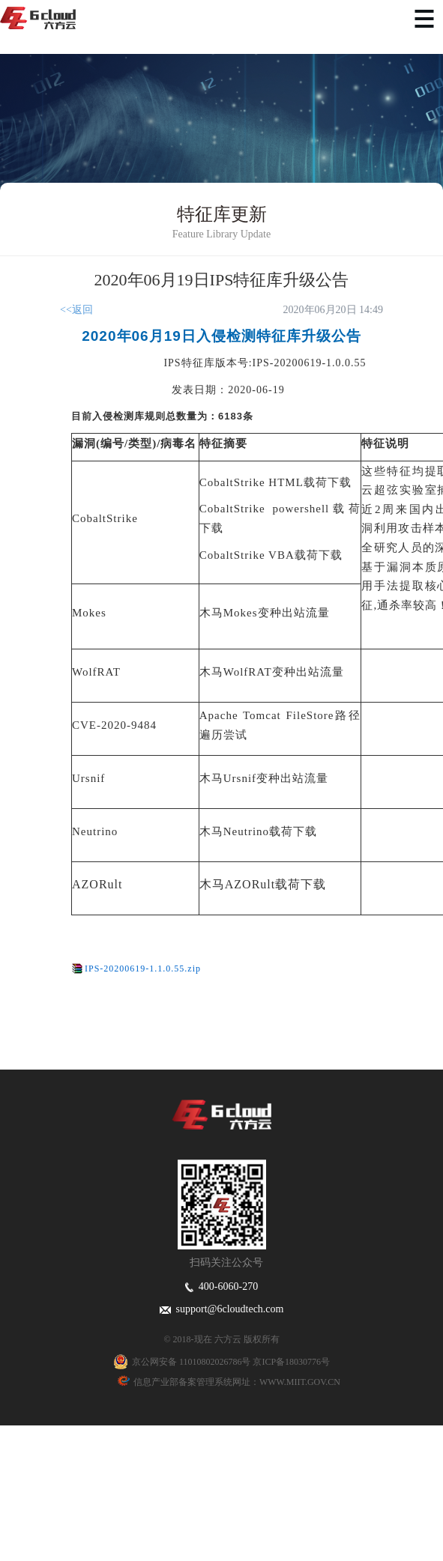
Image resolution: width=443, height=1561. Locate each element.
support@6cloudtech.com (222, 1309)
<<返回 (76, 309)
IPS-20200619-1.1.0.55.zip (143, 968)
